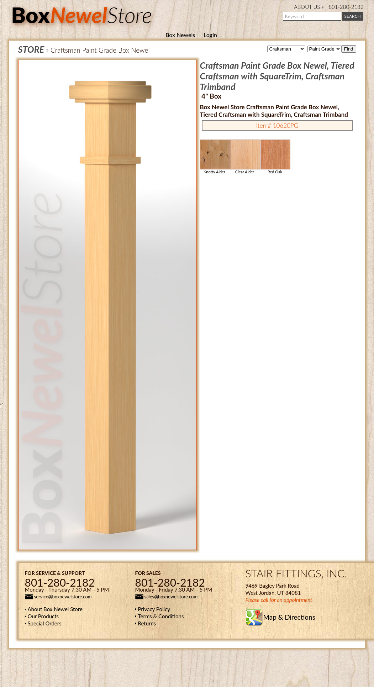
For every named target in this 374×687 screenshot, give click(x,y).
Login (210, 34)
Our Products (43, 616)
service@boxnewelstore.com (63, 596)
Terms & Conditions (161, 616)
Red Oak (275, 157)
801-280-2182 (345, 7)
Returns (147, 623)
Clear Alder (244, 157)
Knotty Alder (214, 157)
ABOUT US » (308, 7)
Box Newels (180, 34)
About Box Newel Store (55, 609)
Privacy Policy (154, 609)
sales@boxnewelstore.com (171, 596)
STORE (31, 49)
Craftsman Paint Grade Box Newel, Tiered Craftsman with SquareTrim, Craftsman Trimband (277, 76)
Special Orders (45, 623)
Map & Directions (289, 617)
